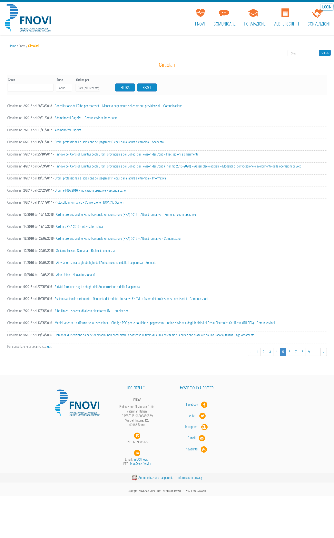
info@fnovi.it (141, 459)
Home (12, 46)
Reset (147, 87)
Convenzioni (319, 24)
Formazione (255, 24)
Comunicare (224, 24)
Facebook (193, 404)
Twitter (196, 415)
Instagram (196, 427)
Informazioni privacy (190, 477)
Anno (59, 80)
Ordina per (82, 80)
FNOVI (200, 24)
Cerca (325, 53)
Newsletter (197, 449)
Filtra (125, 87)
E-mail (192, 438)
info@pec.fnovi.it (140, 464)
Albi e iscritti (286, 24)
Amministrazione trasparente (155, 477)
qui (49, 346)
